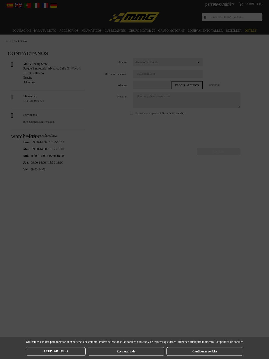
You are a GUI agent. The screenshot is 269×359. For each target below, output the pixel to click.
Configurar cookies (204, 351)
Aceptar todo (56, 351)
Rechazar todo (126, 351)
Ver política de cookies (229, 341)
